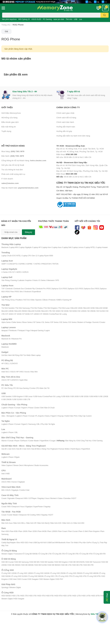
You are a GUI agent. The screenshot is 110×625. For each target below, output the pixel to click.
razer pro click (58, 19)
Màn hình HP (31, 523)
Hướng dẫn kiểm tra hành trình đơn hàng (73, 136)
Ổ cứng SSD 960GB (35, 576)
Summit (95, 322)
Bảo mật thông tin (8, 126)
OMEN (59, 300)
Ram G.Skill (83, 531)
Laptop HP (37, 247)
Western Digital (7, 554)
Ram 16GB (23, 531)
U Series (4, 272)
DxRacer (24, 441)
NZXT (74, 498)
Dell (41, 408)
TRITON (55, 264)
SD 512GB (101, 311)
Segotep (41, 498)
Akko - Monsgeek (7, 416)
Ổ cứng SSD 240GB (41, 573)
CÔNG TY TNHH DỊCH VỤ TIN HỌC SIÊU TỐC (82, 190)
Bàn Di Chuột (50, 408)
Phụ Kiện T (45, 424)
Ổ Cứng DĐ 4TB (86, 554)
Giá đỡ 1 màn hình (8, 449)
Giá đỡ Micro (36, 449)
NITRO (37, 264)
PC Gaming (47, 19)
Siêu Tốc (95, 614)
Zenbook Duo (19, 288)
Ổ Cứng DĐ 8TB (99, 554)
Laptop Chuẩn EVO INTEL (11, 256)
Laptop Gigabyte (25, 247)
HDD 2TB (24, 596)
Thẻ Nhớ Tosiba (37, 308)
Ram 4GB (5, 531)
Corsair (17, 408)
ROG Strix (19, 291)
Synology (4, 587)
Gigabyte (21, 482)
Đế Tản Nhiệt (25, 355)
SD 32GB (64, 311)
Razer (11, 408)
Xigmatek (11, 498)
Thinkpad (21, 330)
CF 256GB (44, 314)
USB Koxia (38, 396)
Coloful (22, 490)
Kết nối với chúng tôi (87, 221)
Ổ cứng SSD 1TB (51, 576)
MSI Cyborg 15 (24, 19)
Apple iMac (23, 380)
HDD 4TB (41, 596)
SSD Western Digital (46, 579)
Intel (3, 474)
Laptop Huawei (101, 247)
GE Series (63, 322)
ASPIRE (22, 264)
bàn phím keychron (9, 19)
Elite (32, 300)
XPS (57, 280)
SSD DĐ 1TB (66, 565)
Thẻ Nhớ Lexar (64, 308)
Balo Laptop (36, 355)
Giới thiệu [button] (7, 107)
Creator (102, 322)
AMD (8, 474)
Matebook (5, 347)
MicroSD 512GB (34, 311)
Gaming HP (67, 300)
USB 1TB (26, 399)
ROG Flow (10, 291)
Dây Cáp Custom (85, 416)
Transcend (18, 554)
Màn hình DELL (19, 523)
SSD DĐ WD (34, 562)
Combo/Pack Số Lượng (58, 314)
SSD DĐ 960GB (54, 565)
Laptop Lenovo (78, 247)
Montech (53, 498)
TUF (3, 288)
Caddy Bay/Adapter (8, 542)
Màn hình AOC (56, 523)
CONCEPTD (12, 264)
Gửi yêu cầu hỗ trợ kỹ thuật (12, 165)
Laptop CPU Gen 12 (29, 256)
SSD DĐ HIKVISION (76, 562)
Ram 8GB (13, 531)
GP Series (54, 322)
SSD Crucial (22, 579)
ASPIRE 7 (30, 264)
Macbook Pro (17, 339)
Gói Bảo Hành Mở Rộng (10, 355)
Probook (52, 300)
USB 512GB (17, 399)
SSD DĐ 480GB (27, 565)
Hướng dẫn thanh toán (65, 126)
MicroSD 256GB (21, 311)
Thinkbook (13, 330)
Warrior (4, 441)
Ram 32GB (32, 531)
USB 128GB (103, 396)
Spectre (38, 300)
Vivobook (27, 291)
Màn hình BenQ (43, 523)
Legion (47, 330)
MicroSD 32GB (89, 308)
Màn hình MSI (79, 523)
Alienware (50, 280)
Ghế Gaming (97, 441)
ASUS (12, 372)
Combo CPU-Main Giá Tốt (39, 388)
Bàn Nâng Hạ (71, 441)
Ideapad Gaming (37, 330)
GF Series (37, 322)
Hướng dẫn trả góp (64, 131)
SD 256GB (91, 311)
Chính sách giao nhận (65, 113)
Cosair (3, 498)
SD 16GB (56, 311)
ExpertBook (36, 291)
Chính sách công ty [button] (68, 107)
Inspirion (28, 280)
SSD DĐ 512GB (41, 565)
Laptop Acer (46, 247)
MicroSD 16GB (76, 308)
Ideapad (4, 330)
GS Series (72, 322)
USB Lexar (28, 396)
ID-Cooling (32, 515)
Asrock (26, 372)
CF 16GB (9, 314)
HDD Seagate (19, 599)
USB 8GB (65, 396)
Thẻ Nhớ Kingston (50, 308)
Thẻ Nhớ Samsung (23, 308)
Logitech (4, 408)
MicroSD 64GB (101, 308)
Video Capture (6, 465)
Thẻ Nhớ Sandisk (7, 308)
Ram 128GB (52, 531)
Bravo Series (27, 322)
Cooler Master (34, 441)
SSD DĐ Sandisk (47, 562)
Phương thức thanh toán (53, 221)
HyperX (24, 408)
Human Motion (64, 449)
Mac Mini (34, 372)
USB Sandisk (6, 396)
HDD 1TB (15, 596)
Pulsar (30, 408)
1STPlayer (32, 498)
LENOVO (14, 363)
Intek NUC (5, 372)
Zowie (37, 408)
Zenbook (9, 288)
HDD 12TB (77, 596)
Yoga (28, 330)
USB (75, 19)
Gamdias (67, 498)
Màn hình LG (68, 523)
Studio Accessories (41, 465)
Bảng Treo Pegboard (49, 449)
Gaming (14, 280)
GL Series (46, 322)
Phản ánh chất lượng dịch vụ (13, 174)
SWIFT (4, 264)
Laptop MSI (14, 247)
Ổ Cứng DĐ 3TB (72, 554)
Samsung (31, 424)
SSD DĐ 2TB (77, 565)
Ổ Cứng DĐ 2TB (59, 554)
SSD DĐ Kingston (61, 562)
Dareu (47, 416)
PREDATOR (46, 264)
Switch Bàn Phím (71, 416)
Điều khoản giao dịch (10, 122)
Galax (60, 498)
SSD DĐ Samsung (21, 562)
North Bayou (75, 449)
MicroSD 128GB (7, 311)
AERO (18, 272)
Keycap (61, 416)
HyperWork (44, 441)
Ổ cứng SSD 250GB (58, 573)
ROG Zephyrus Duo (86, 288)
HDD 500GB (6, 596)
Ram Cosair (62, 531)
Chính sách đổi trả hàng (66, 117)
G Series (42, 280)
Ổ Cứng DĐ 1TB (45, 554)
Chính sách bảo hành (65, 122)
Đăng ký (28, 232)
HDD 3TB (32, 596)
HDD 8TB (58, 596)
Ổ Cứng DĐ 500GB (30, 554)
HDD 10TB (67, 596)
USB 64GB (94, 396)
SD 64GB (73, 311)
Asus (47, 498)
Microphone (28, 465)
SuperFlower (38, 506)
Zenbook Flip (30, 288)
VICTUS (27, 300)
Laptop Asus (56, 247)
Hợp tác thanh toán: (19, 188)
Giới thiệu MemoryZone (11, 113)
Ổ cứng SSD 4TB (79, 576)
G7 (14, 272)
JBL (38, 424)
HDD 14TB (86, 596)
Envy (13, 300)
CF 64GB (25, 314)
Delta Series (16, 322)
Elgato (17, 457)
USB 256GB (6, 399)
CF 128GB (35, 314)
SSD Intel (12, 579)
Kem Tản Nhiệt (72, 542)
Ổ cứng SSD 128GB (25, 573)
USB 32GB (84, 396)
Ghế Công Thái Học (84, 441)
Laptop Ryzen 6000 (46, 256)
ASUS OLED (36, 19)
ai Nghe (52, 424)
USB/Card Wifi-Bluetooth (56, 542)
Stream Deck (18, 465)
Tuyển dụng (6, 131)
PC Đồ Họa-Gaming (21, 388)
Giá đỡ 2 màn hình (23, 449)
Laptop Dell (67, 247)
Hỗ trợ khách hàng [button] (13, 146)
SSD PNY (59, 579)
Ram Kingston (94, 531)
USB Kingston (18, 396)
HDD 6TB (49, 596)
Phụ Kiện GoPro (85, 542)
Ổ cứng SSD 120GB (8, 573)
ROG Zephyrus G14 (54, 288)
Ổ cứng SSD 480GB (90, 573)
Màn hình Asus (6, 523)
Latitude (21, 280)
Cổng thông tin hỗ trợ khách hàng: (23, 160)
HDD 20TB (95, 596)
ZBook (45, 300)
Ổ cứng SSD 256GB (74, 573)
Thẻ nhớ (69, 19)
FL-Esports (40, 416)
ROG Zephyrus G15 (70, 288)
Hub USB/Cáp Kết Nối (37, 542)
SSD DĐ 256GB (14, 565)
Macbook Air (6, 339)
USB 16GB (74, 396)
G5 (10, 272)
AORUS (25, 272)
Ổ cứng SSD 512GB (19, 576)
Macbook (4, 247)
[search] (104, 15)
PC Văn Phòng (6, 388)
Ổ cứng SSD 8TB (93, 576)
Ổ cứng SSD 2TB (65, 576)
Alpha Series (6, 322)
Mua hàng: (12, 151)
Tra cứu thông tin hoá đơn (12, 169)
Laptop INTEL (90, 247)
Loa (80, 19)
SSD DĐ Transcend (93, 562)
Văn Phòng (5, 280)
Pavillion (19, 300)
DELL (7, 363)
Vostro (35, 280)
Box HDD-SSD (22, 542)
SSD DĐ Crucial (7, 562)
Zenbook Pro (41, 288)
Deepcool (19, 498)
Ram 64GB (42, 531)
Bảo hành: (12, 156)
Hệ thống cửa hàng (9, 117)
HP (2, 363)
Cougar (52, 441)
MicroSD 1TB (46, 311)
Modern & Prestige (84, 322)
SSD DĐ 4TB (88, 565)
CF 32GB (17, 314)
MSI (21, 372)
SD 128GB (82, 311)
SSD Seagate (33, 579)
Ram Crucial (73, 531)
